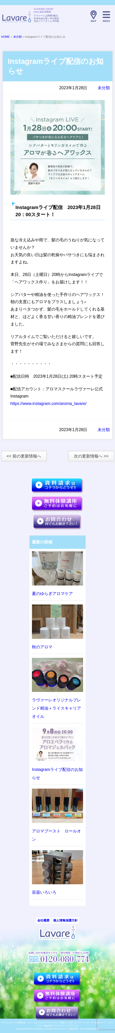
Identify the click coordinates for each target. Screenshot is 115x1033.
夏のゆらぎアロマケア (52, 593)
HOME (5, 36)
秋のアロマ (42, 647)
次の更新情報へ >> (91, 456)
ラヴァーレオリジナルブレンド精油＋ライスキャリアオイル (56, 708)
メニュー (106, 16)
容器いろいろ (44, 892)
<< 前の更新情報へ (24, 456)
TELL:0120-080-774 (80, 16)
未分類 (17, 36)
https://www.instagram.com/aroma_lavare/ (48, 403)
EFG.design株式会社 (89, 1029)
